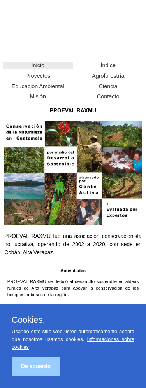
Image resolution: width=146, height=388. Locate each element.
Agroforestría (108, 76)
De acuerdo (36, 366)
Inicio (37, 65)
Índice (108, 65)
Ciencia (108, 86)
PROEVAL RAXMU (25, 19)
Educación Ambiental (38, 86)
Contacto (108, 96)
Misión (38, 96)
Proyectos (37, 76)
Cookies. (28, 320)
